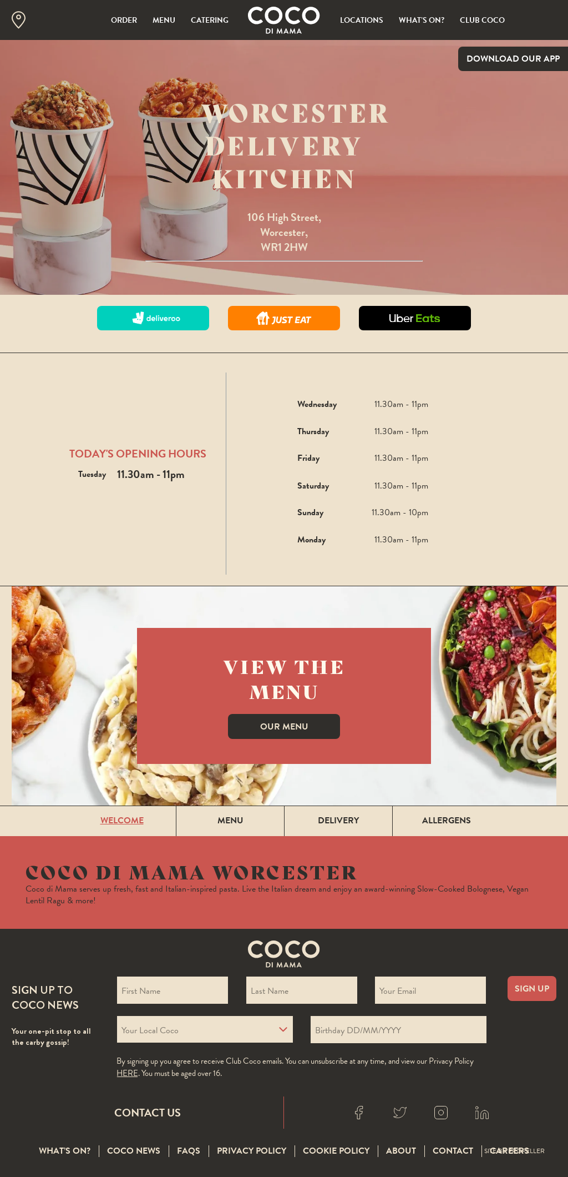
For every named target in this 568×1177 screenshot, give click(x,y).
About (401, 1151)
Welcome (122, 820)
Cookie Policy (336, 1151)
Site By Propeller (514, 1151)
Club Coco (482, 20)
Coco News (133, 1151)
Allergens (446, 820)
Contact (453, 1151)
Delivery (338, 820)
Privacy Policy (251, 1151)
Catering (210, 20)
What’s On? (421, 20)
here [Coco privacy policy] (127, 1073)
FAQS (188, 1151)
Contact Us (147, 1112)
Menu (164, 20)
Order (124, 20)
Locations (361, 20)
